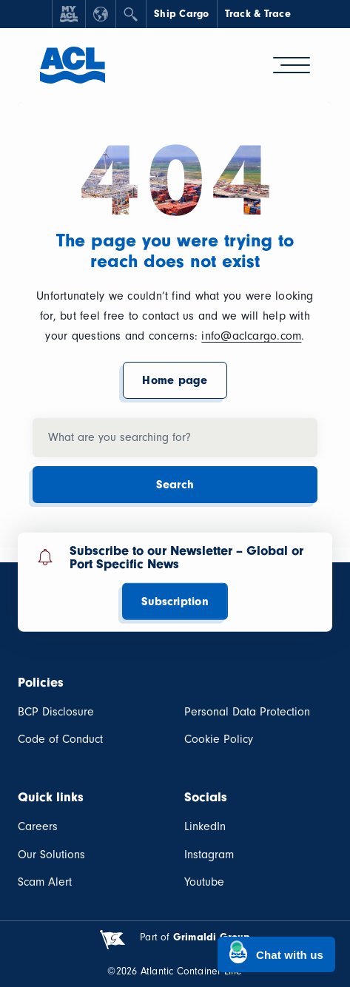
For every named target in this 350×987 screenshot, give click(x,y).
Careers (38, 826)
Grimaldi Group (211, 937)
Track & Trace (258, 13)
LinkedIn (205, 826)
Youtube (204, 882)
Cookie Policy (218, 739)
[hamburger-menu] (291, 65)
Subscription (175, 601)
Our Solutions (51, 854)
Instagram (209, 854)
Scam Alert (45, 882)
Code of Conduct (60, 739)
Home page (174, 380)
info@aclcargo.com (251, 336)
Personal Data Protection (247, 711)
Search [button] (175, 484)
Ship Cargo (181, 13)
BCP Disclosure (56, 711)
